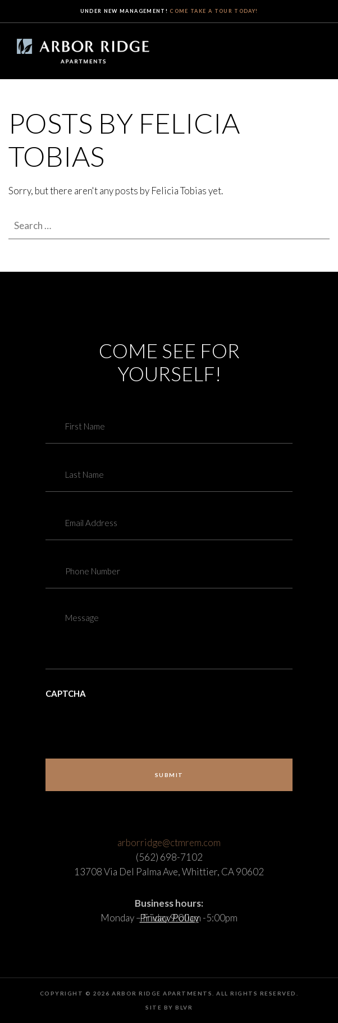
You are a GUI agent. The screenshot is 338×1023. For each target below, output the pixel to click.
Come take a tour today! (214, 11)
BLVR (184, 1007)
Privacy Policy (169, 918)
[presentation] (130, 722)
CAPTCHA (65, 693)
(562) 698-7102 (169, 872)
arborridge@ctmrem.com (169, 858)
